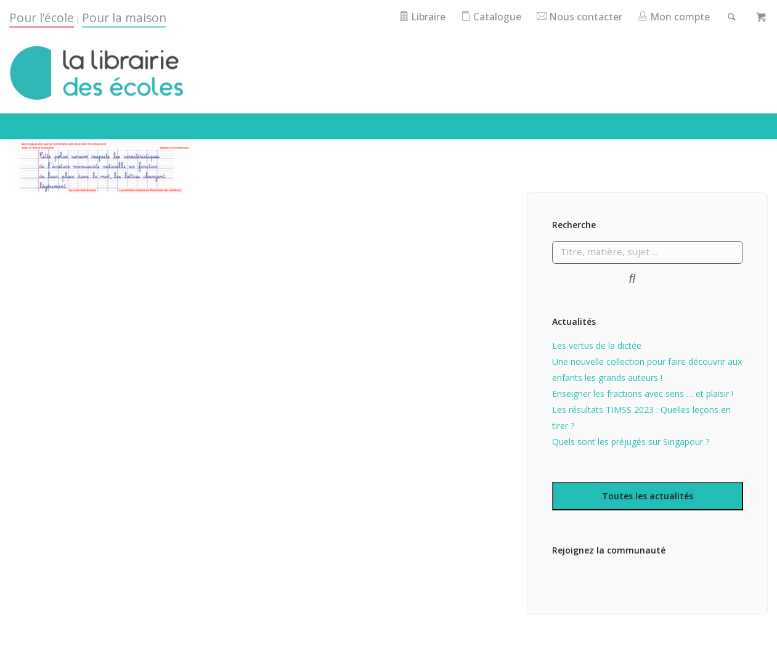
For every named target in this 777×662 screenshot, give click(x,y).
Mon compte (716, 16)
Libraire (452, 16)
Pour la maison (124, 17)
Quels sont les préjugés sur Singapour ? (630, 459)
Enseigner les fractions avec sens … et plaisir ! (642, 411)
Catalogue (525, 16)
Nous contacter (617, 16)
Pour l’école (41, 17)
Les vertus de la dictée (596, 363)
